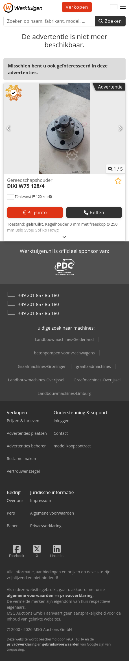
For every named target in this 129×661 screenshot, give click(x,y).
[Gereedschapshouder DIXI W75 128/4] (64, 128)
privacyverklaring (21, 644)
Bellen (94, 212)
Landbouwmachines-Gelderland (64, 339)
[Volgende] (120, 128)
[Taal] (113, 7)
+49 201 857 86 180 (38, 295)
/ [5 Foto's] (115, 169)
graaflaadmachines (93, 366)
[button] (123, 7)
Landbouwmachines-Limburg (64, 393)
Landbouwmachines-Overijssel (36, 379)
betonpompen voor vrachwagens (64, 353)
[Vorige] (8, 128)
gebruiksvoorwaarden (61, 644)
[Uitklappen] (64, 236)
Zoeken (110, 21)
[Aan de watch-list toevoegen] (118, 181)
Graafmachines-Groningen (42, 366)
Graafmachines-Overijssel (97, 379)
